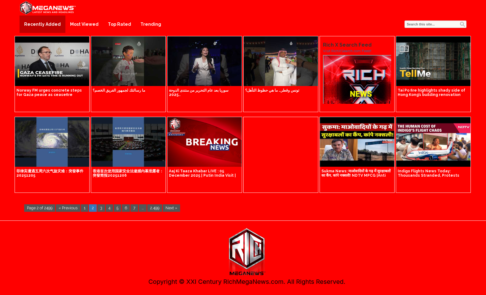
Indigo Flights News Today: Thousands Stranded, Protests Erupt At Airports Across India (428, 175)
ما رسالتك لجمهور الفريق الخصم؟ (119, 90)
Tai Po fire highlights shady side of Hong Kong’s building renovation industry (431, 94)
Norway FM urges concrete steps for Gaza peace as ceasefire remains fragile (49, 94)
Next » (171, 208)
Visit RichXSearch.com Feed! (347, 51)
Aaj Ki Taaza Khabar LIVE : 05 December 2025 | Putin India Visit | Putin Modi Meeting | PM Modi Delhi (203, 175)
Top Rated (119, 24)
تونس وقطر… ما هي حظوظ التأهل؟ (272, 90)
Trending (150, 24)
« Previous (68, 208)
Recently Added (42, 24)
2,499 (154, 208)
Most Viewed (84, 24)
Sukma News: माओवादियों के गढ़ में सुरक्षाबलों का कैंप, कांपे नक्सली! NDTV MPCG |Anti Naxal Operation (356, 175)
